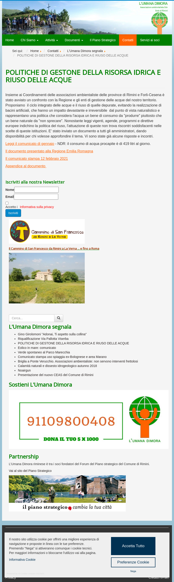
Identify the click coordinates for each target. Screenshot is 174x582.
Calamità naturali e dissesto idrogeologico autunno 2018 (57, 366)
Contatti (127, 40)
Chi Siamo (29, 40)
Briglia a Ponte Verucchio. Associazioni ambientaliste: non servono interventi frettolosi (78, 361)
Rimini (57, 248)
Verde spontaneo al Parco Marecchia (44, 352)
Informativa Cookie (22, 559)
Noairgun (24, 370)
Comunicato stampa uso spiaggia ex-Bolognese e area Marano (62, 357)
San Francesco (38, 248)
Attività (51, 40)
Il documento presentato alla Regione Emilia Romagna (49, 151)
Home (9, 40)
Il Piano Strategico (103, 40)
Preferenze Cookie (133, 562)
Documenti (74, 40)
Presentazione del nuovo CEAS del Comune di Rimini (55, 375)
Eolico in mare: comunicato (37, 348)
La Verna (70, 248)
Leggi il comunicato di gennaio (29, 144)
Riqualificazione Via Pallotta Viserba (43, 339)
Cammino (17, 248)
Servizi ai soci (150, 40)
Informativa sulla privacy (37, 207)
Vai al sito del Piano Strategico (30, 471)
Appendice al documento (25, 166)
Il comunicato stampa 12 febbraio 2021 (36, 159)
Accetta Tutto (133, 546)
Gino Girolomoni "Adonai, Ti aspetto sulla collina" (52, 334)
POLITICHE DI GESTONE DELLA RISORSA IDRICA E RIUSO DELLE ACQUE (73, 343)
